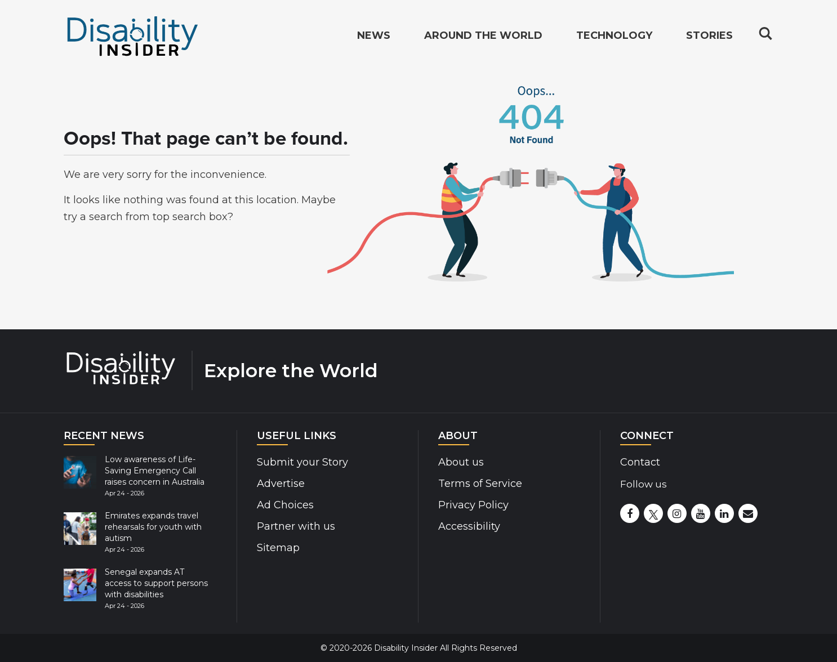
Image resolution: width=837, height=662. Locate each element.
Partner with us (296, 526)
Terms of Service (480, 483)
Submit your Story (302, 462)
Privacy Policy (473, 505)
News (373, 37)
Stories (709, 37)
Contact (640, 462)
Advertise (281, 483)
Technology (614, 37)
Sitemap (278, 548)
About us (461, 462)
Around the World (483, 37)
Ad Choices (285, 505)
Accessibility (469, 526)
